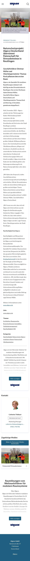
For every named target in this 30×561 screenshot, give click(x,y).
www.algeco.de (8, 305)
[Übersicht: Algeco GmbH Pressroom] (14, 4)
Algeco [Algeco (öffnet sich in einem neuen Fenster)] (15, 554)
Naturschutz (17, 337)
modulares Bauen (8, 339)
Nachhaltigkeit (7, 337)
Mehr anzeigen (15, 378)
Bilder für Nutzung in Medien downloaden (15, 442)
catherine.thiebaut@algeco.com (15, 424)
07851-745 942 (15, 427)
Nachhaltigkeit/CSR (9, 329)
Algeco (23, 337)
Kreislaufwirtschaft (9, 259)
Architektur (7, 321)
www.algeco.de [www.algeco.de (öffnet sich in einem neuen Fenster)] (8, 313)
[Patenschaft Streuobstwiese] (15, 455)
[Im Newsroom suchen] (27, 4)
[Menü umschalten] (2, 4)
